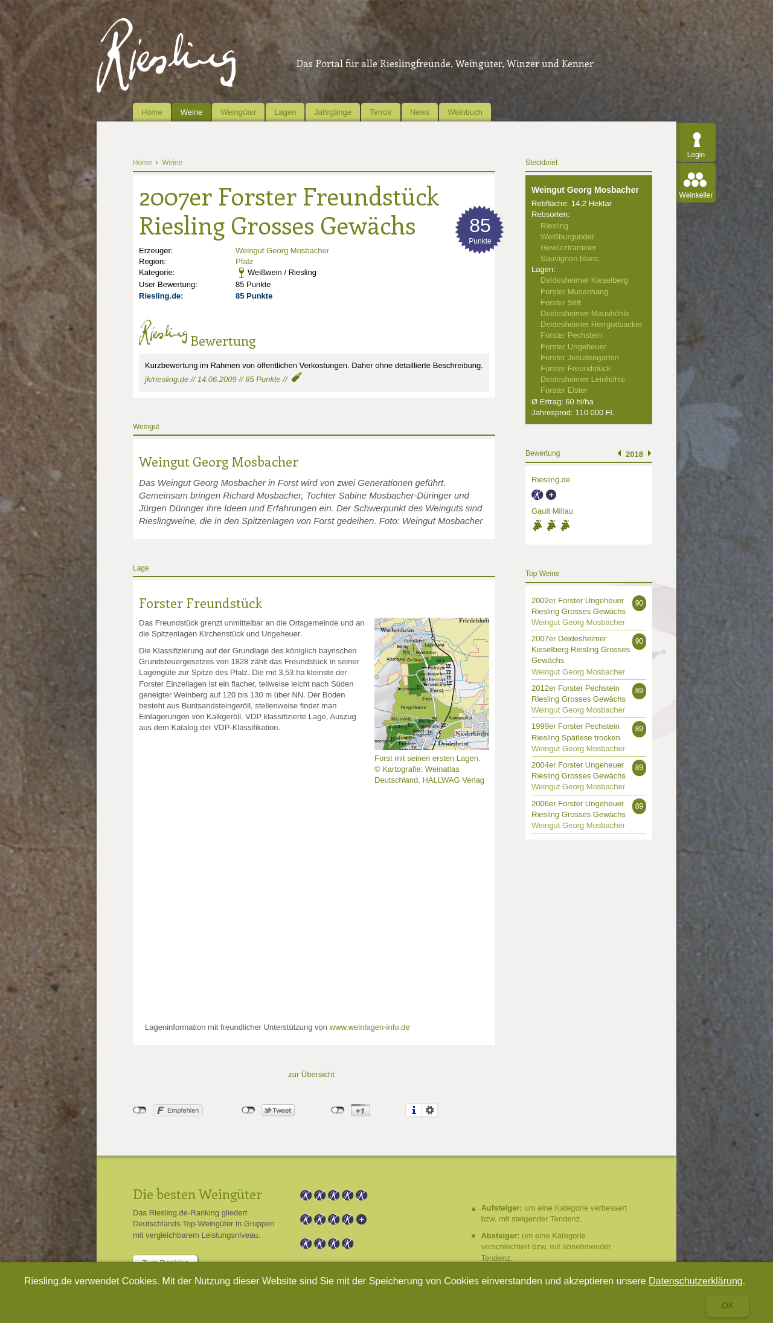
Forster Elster (564, 390)
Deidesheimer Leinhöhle (582, 379)
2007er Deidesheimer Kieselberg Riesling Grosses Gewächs (580, 649)
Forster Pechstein (571, 335)
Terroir (381, 112)
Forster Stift (560, 302)
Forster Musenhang (574, 291)
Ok (728, 1305)
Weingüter (238, 112)
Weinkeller (696, 195)
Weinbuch (465, 112)
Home (151, 112)
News (420, 112)
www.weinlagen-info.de (370, 1027)
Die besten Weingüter (197, 1194)
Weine (192, 112)
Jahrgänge (332, 112)
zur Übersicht (311, 1074)
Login (696, 154)
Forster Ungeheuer (573, 346)
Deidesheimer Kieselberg (584, 280)
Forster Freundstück (200, 603)
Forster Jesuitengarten (579, 357)
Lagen (285, 112)
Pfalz (244, 261)
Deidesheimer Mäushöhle (584, 313)
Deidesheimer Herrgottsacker (591, 324)
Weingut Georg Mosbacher (282, 250)
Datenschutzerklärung (696, 1281)
